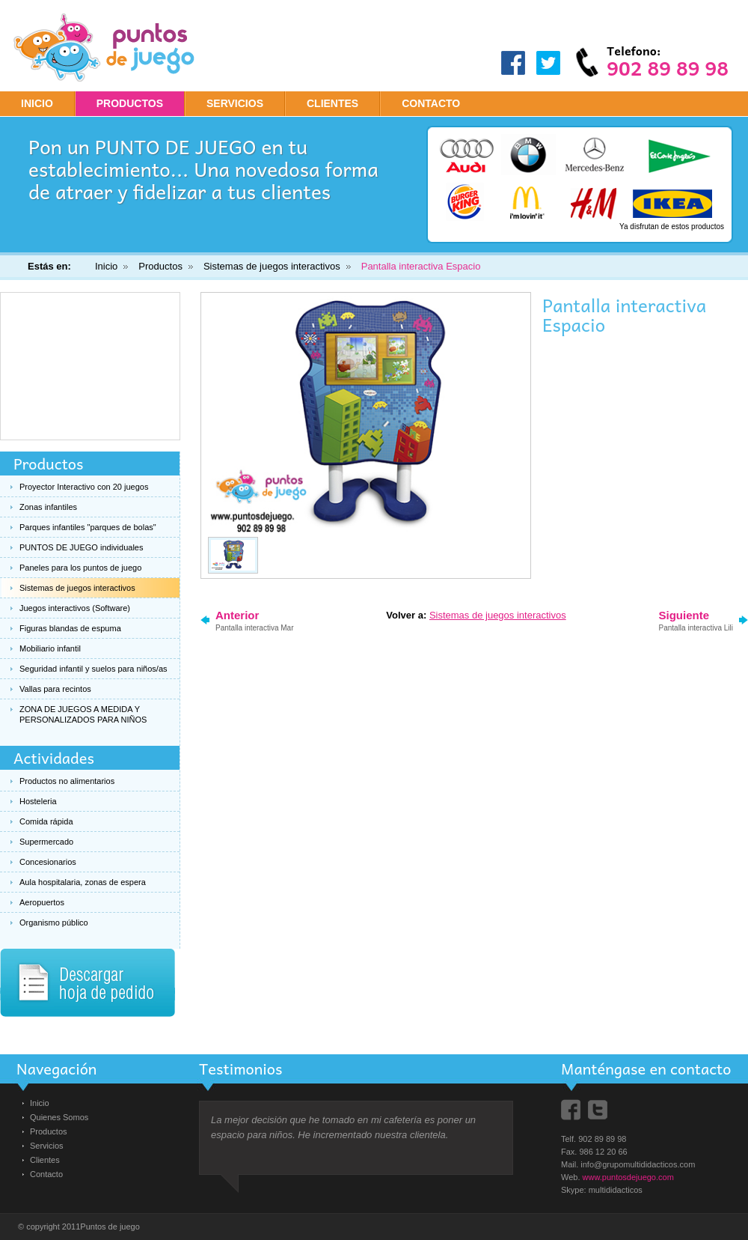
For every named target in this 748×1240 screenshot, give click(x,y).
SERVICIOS (234, 103)
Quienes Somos (59, 1117)
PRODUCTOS (129, 103)
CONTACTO (431, 103)
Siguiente (696, 620)
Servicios (47, 1145)
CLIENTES (332, 103)
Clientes (45, 1159)
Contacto (46, 1174)
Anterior (254, 620)
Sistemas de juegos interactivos (271, 266)
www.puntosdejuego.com (628, 1177)
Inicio (37, 103)
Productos (160, 266)
